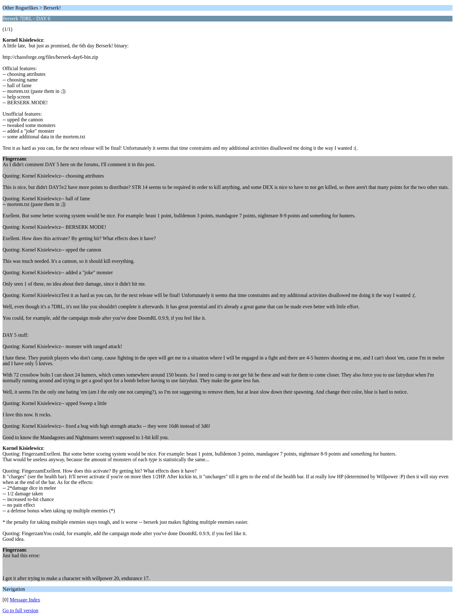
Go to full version (20, 610)
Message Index (25, 599)
